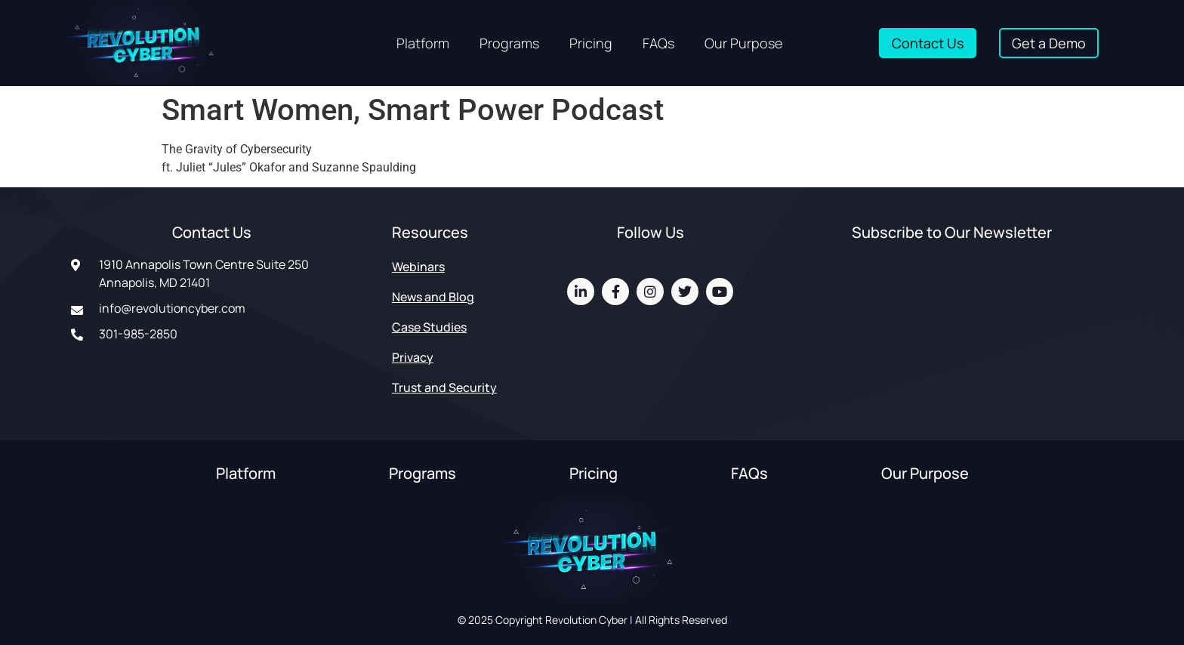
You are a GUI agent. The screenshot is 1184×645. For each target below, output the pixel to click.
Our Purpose (743, 43)
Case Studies (429, 327)
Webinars (418, 266)
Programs (509, 43)
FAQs (658, 43)
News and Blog (433, 297)
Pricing (590, 43)
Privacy (412, 357)
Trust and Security (444, 387)
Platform (422, 43)
